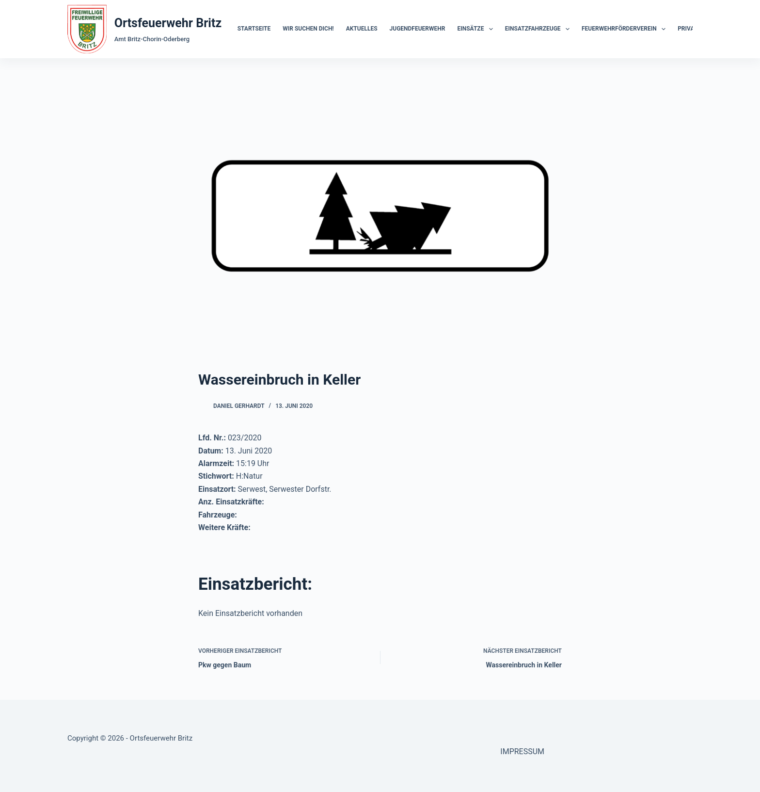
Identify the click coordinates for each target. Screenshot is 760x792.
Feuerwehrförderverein (625, 29)
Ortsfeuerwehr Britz (168, 23)
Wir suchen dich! (308, 28)
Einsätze (476, 29)
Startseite (254, 28)
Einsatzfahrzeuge (539, 29)
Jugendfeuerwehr (417, 28)
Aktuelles (362, 28)
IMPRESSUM (522, 751)
